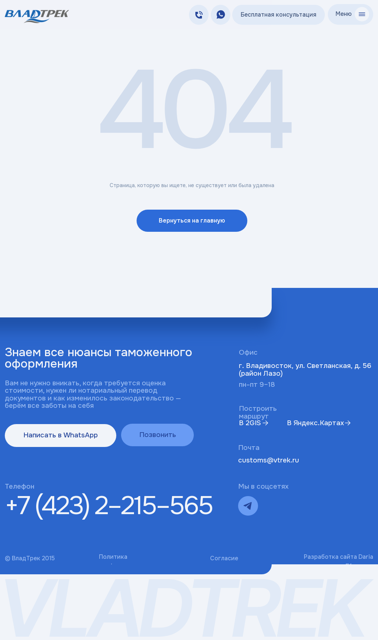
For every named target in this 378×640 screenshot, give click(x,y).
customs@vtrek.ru (268, 460)
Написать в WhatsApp (60, 435)
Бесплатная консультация (278, 14)
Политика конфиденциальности (130, 561)
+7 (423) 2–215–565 (108, 505)
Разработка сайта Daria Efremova (338, 561)
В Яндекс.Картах (315, 423)
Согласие (224, 558)
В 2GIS (250, 423)
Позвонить (157, 434)
